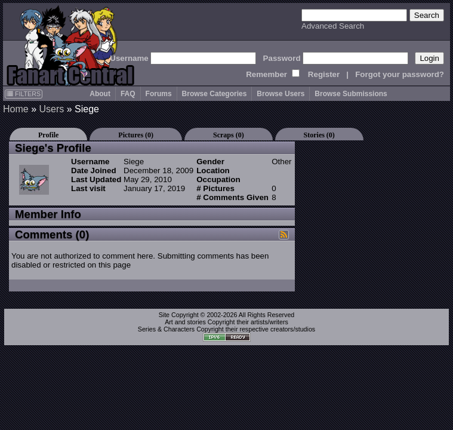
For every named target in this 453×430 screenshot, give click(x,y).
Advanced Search (332, 26)
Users (51, 109)
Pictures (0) (135, 135)
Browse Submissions (351, 94)
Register (324, 74)
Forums (159, 94)
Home (16, 109)
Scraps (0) (228, 135)
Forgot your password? (399, 74)
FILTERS (24, 93)
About (100, 94)
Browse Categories (214, 94)
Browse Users (280, 94)
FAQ (128, 94)
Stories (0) (319, 135)
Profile (48, 135)
